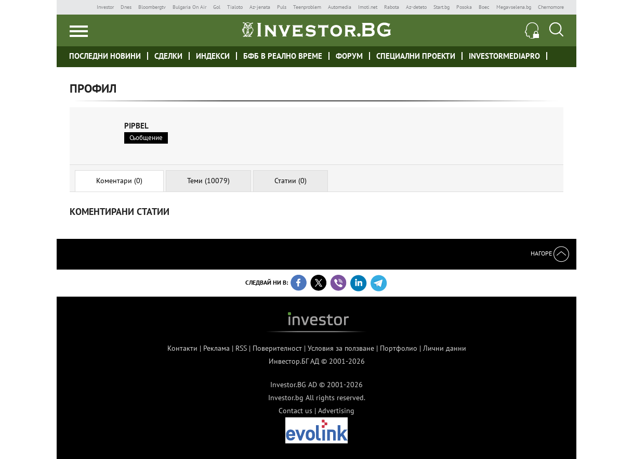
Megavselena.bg (513, 7)
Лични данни (444, 348)
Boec (484, 7)
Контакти (182, 348)
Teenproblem (307, 7)
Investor (105, 7)
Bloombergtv (152, 7)
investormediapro (504, 56)
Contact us (295, 410)
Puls (281, 7)
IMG (80, 7)
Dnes (126, 7)
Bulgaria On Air (189, 7)
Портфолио (398, 348)
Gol (216, 7)
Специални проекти (415, 56)
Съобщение (146, 137)
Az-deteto (416, 7)
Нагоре (550, 253)
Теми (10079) (208, 180)
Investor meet (558, 55)
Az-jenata (259, 7)
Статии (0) (290, 180)
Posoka (464, 7)
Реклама (216, 348)
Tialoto (235, 7)
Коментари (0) (119, 180)
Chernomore (551, 7)
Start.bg (441, 7)
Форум (349, 56)
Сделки (168, 56)
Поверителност (277, 348)
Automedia (339, 7)
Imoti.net (367, 7)
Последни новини (105, 56)
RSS (241, 348)
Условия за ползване (341, 348)
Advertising (336, 410)
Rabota (391, 7)
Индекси (213, 56)
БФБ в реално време (282, 56)
